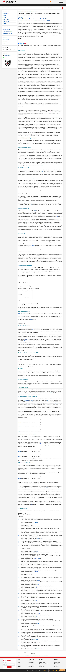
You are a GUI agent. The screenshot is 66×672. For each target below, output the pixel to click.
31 (21, 212)
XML (34, 20)
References (20, 516)
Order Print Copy (6, 39)
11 (50, 111)
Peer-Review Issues (32, 665)
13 (18, 555)
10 (21, 108)
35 (18, 220)
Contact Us (5, 41)
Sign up (28, 670)
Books (23, 4)
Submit (45, 4)
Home (5, 4)
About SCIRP (31, 659)
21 (18, 577)
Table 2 (25, 400)
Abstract (20, 22)
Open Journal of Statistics (22, 11)
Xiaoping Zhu (20, 17)
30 (35, 210)
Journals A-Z (20, 660)
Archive (5, 17)
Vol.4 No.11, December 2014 (32, 11)
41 (31, 504)
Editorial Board (6, 19)
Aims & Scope (6, 13)
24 (22, 175)
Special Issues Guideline (7, 33)
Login (61, 1)
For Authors (30, 663)
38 (18, 632)
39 (58, 489)
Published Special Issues (7, 31)
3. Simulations (21, 233)
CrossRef (36, 522)
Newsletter (4, 37)
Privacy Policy (56, 666)
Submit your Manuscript (36, 670)
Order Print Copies (42, 662)
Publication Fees (6, 21)
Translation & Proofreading (43, 663)
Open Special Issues (6, 29)
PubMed (41, 538)
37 (18, 629)
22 (42, 171)
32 (18, 617)
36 (20, 220)
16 (18, 165)
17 (40, 165)
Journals (17, 4)
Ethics (30, 660)
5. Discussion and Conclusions (25, 462)
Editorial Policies (31, 662)
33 (18, 619)
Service (41, 659)
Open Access (56, 660)
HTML (32, 20)
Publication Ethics (57, 662)
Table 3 (27, 400)
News (28, 4)
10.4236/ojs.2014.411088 (24, 20)
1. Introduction (21, 50)
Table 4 (31, 400)
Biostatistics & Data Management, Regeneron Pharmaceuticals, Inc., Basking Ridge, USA (32, 18)
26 (18, 204)
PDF (29, 20)
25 (18, 590)
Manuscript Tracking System (43, 660)
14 (18, 155)
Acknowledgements (22, 508)
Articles (10, 4)
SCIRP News (45, 670)
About (33, 4)
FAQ (3, 43)
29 (31, 204)
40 (60, 489)
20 (40, 171)
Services (39, 4)
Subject (19, 662)
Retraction (56, 665)
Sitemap (19, 665)
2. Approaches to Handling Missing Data (27, 138)
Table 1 (33, 245)
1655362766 (6, 59)
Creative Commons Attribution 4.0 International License (40, 655)
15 (18, 561)
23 (34, 210)
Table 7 (53, 445)
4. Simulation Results (23, 387)
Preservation (56, 663)
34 (57, 216)
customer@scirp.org (7, 55)
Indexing (5, 23)
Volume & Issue (41, 666)
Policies (56, 659)
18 (18, 567)
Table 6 (41, 443)
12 (32, 329)
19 (42, 165)
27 (18, 597)
